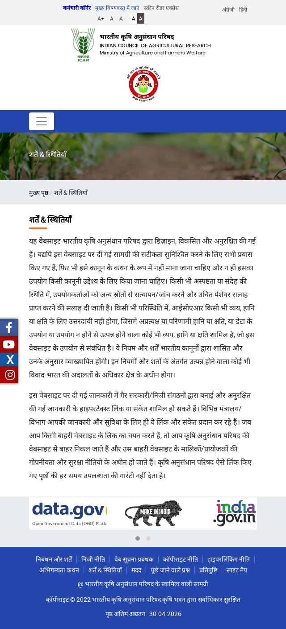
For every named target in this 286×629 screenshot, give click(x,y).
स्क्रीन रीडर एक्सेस (161, 7)
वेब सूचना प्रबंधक (134, 559)
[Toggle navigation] (41, 121)
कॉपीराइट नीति (180, 559)
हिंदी (243, 9)
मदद (136, 570)
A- (121, 18)
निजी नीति (93, 559)
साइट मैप (237, 570)
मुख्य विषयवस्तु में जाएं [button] (117, 7)
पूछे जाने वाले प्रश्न (170, 570)
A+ (100, 18)
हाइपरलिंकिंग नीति (228, 559)
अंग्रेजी (228, 9)
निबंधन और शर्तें (54, 559)
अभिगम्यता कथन (59, 570)
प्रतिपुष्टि (208, 570)
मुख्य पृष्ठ (38, 192)
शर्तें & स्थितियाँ (105, 570)
